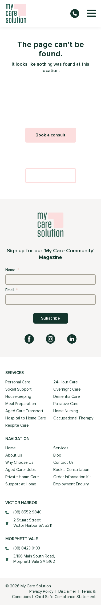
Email (11, 290)
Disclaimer (67, 592)
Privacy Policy (41, 592)
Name (12, 270)
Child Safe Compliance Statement (65, 597)
